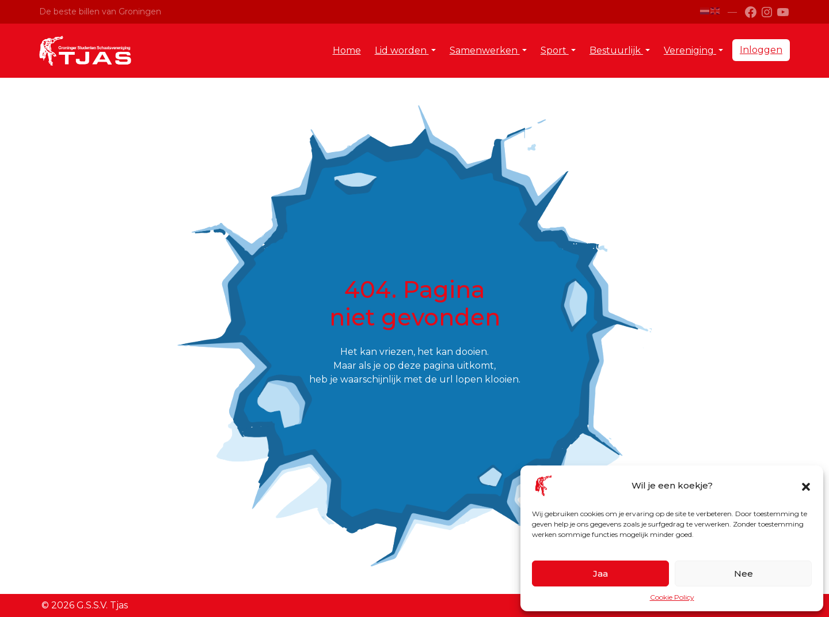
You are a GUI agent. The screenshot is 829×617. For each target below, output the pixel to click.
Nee (743, 573)
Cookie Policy (672, 597)
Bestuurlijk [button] (616, 50)
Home (347, 50)
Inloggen (761, 49)
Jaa (600, 573)
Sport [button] (555, 50)
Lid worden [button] (402, 50)
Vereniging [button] (690, 50)
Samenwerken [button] (485, 50)
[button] (806, 485)
